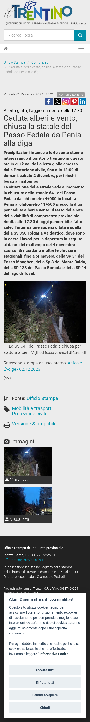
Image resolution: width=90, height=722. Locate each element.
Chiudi (45, 708)
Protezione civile (30, 414)
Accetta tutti (45, 670)
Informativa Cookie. (55, 654)
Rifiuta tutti (45, 683)
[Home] (5, 48)
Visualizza (17, 479)
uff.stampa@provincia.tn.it (23, 560)
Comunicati (39, 62)
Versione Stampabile (34, 424)
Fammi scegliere (45, 695)
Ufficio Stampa (14, 62)
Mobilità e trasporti (32, 408)
